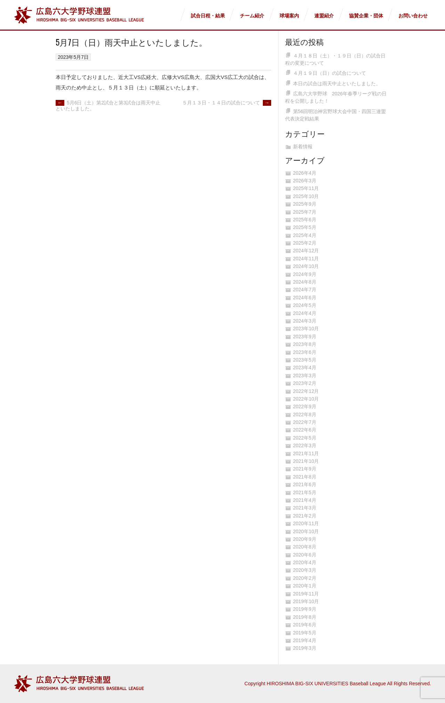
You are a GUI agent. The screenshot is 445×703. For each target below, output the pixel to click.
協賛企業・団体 (366, 15)
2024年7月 (304, 289)
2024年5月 (304, 305)
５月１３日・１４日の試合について (226, 102)
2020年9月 (304, 539)
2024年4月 (304, 313)
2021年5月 (304, 492)
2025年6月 (304, 219)
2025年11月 (306, 188)
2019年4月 (304, 640)
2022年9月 (304, 406)
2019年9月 (304, 609)
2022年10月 (306, 399)
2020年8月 (304, 547)
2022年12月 (306, 391)
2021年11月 (306, 453)
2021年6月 (304, 484)
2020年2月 (304, 578)
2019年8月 (304, 617)
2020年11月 (306, 523)
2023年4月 (304, 367)
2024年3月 (304, 321)
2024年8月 (304, 282)
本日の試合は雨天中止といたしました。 (337, 83)
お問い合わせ (413, 15)
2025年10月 (306, 196)
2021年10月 (306, 461)
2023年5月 (304, 360)
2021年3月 (304, 508)
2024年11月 (306, 258)
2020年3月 (304, 570)
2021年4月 (304, 500)
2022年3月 (304, 445)
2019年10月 (306, 601)
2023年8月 (304, 344)
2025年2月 (304, 243)
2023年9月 (304, 336)
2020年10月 (306, 531)
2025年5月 (304, 227)
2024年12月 (306, 250)
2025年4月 (304, 235)
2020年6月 (304, 555)
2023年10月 (306, 328)
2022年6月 (304, 430)
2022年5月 (304, 438)
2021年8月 (304, 477)
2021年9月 (304, 469)
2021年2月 (304, 516)
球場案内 (289, 15)
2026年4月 (304, 173)
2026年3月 (304, 180)
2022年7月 (304, 422)
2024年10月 (306, 266)
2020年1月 (304, 586)
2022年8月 (304, 414)
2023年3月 (304, 375)
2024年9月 (304, 274)
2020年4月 (304, 562)
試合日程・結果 (208, 15)
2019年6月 (304, 624)
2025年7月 (304, 212)
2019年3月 (304, 648)
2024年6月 (304, 297)
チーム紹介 (252, 15)
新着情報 (303, 146)
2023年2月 (304, 383)
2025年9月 (304, 204)
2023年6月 (304, 352)
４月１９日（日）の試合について (329, 73)
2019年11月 (306, 594)
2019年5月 (304, 632)
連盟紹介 (324, 15)
